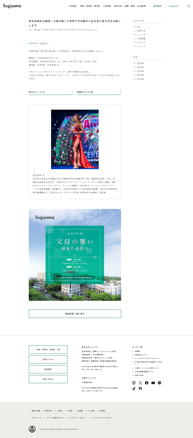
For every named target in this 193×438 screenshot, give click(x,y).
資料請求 (157, 6)
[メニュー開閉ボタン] (187, 6)
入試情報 (107, 6)
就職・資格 (130, 6)
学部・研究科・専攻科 (90, 6)
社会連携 (141, 6)
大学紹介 (73, 6)
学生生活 (118, 6)
